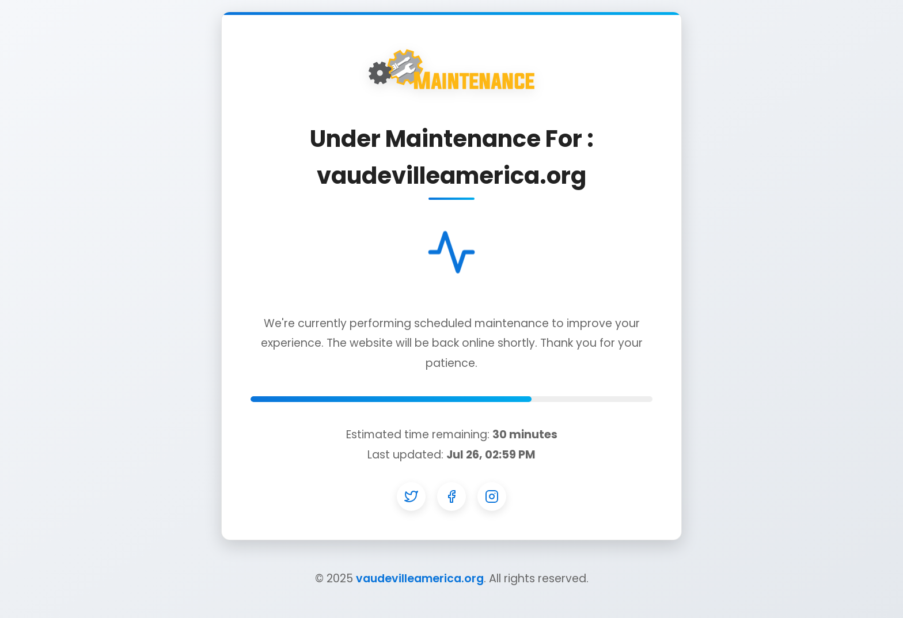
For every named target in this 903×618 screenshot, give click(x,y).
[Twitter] (411, 496)
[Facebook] (451, 496)
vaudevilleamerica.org (420, 578)
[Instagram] (491, 496)
